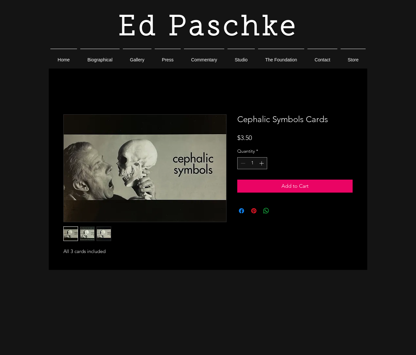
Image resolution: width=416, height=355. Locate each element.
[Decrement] (242, 163)
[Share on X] (278, 211)
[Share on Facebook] (241, 211)
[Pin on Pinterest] (254, 211)
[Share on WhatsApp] (266, 211)
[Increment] (262, 163)
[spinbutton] (252, 163)
